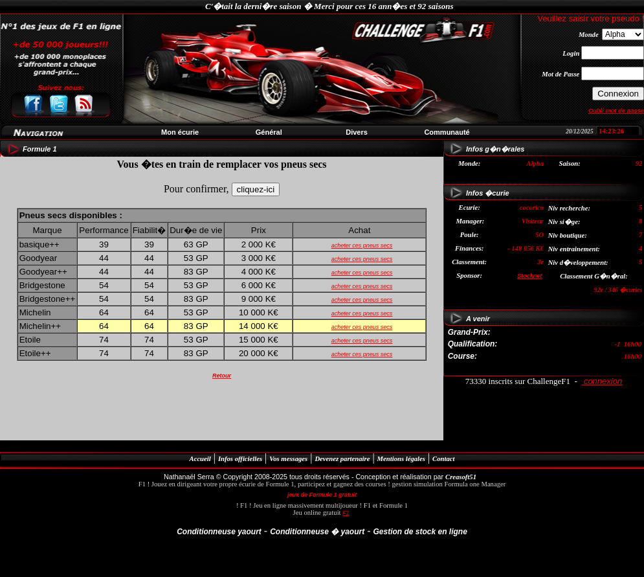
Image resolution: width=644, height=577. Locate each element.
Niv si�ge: (564, 221)
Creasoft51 (460, 477)
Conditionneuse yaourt (219, 531)
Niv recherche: (569, 208)
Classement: (469, 262)
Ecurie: (469, 207)
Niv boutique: (567, 235)
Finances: (469, 248)
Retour (221, 375)
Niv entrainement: (574, 249)
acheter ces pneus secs (362, 245)
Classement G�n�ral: (594, 276)
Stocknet (529, 276)
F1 (346, 513)
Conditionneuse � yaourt (317, 531)
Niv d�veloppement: (578, 262)
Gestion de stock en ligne (420, 531)
